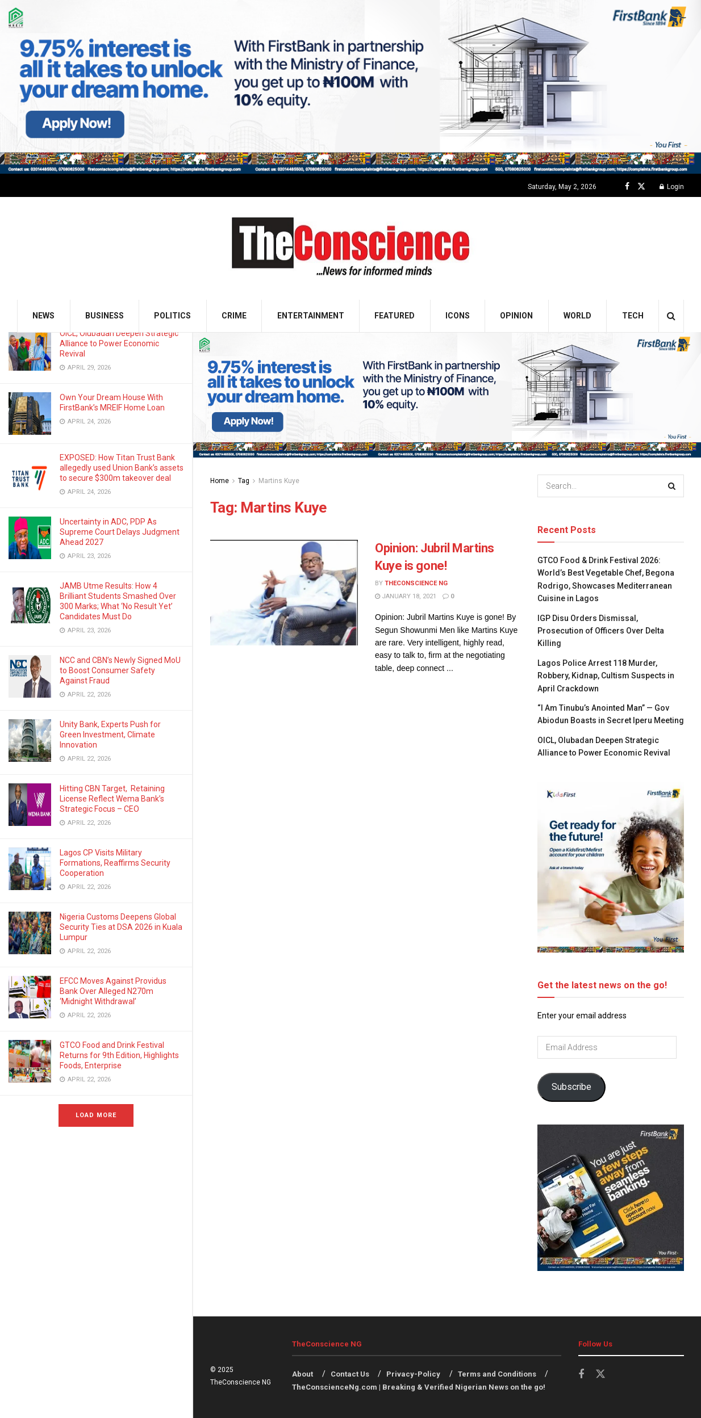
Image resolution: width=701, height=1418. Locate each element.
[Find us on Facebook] (627, 186)
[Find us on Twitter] (641, 186)
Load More (96, 1115)
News (43, 315)
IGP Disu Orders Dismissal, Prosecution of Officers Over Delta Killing (600, 631)
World (577, 315)
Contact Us (350, 1374)
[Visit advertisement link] (350, 87)
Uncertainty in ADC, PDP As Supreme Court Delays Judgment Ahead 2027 (120, 532)
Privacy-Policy (413, 1374)
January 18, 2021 (405, 596)
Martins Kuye (278, 481)
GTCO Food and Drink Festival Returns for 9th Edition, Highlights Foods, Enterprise (119, 1055)
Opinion (516, 315)
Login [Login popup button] (672, 187)
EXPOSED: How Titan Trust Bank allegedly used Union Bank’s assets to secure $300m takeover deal (121, 468)
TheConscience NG (416, 583)
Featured (394, 315)
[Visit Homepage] (350, 248)
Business (104, 315)
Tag (243, 481)
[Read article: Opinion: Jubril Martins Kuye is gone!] (284, 592)
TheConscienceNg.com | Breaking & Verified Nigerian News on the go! (418, 1387)
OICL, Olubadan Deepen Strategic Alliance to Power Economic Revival (119, 343)
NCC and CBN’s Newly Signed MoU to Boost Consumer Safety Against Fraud (120, 670)
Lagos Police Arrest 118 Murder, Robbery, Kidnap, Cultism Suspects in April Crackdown (605, 675)
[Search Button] (671, 316)
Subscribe (571, 1086)
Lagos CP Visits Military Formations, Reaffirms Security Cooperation (115, 863)
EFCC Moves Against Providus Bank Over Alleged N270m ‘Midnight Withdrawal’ (113, 991)
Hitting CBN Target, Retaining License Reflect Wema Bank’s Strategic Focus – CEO (112, 798)
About (302, 1374)
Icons (457, 315)
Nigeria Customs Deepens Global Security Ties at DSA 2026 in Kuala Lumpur (121, 927)
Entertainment (310, 315)
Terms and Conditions (497, 1374)
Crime (234, 315)
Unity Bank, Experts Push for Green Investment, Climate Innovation (110, 734)
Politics (172, 315)
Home (219, 481)
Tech (633, 315)
